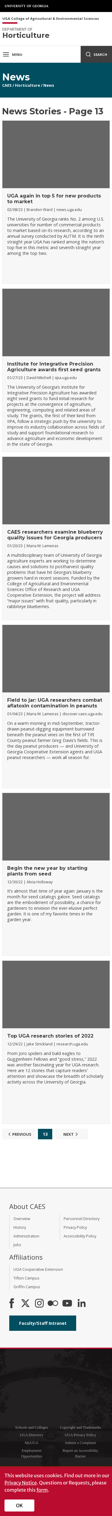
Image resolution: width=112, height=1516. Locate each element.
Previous (19, 1134)
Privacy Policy (75, 1227)
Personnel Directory (81, 1218)
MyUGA (32, 1443)
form (42, 1490)
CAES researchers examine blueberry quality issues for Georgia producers (55, 535)
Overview (21, 1218)
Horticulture (27, 85)
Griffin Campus (26, 1286)
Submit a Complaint (80, 1443)
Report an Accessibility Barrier (80, 1453)
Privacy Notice (20, 1483)
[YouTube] (67, 1304)
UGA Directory (31, 1435)
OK (19, 1505)
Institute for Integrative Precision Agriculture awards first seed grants (54, 366)
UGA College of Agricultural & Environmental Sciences (50, 19)
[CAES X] (26, 1304)
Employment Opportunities (31, 1453)
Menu (12, 54)
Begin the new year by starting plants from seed (47, 871)
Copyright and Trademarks (80, 1427)
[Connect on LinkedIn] (81, 1304)
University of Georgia (27, 6)
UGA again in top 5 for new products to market (54, 198)
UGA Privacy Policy (80, 1435)
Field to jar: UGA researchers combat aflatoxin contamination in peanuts (54, 703)
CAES (7, 85)
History (19, 1227)
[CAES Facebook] (11, 1304)
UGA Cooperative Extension (38, 1269)
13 (45, 1134)
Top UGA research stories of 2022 (50, 1036)
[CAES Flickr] (53, 1304)
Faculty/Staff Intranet (43, 1323)
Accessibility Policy (80, 1236)
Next (71, 1134)
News (48, 85)
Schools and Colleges (31, 1427)
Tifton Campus (26, 1278)
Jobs (17, 1244)
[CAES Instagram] (39, 1304)
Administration (26, 1236)
